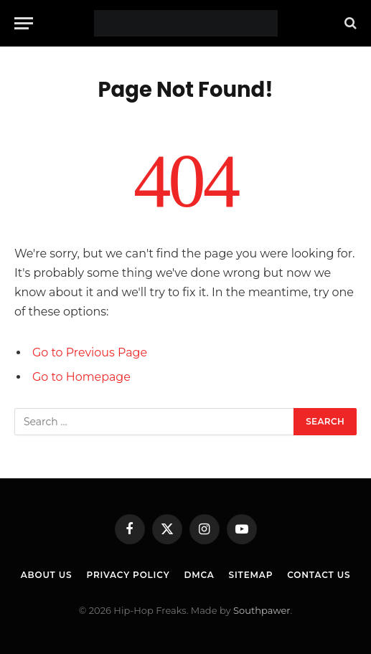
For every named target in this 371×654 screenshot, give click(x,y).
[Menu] (23, 23)
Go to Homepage (81, 377)
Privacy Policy (127, 574)
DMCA (199, 574)
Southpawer (261, 610)
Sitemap (251, 574)
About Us (46, 574)
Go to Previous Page (89, 352)
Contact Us (318, 574)
